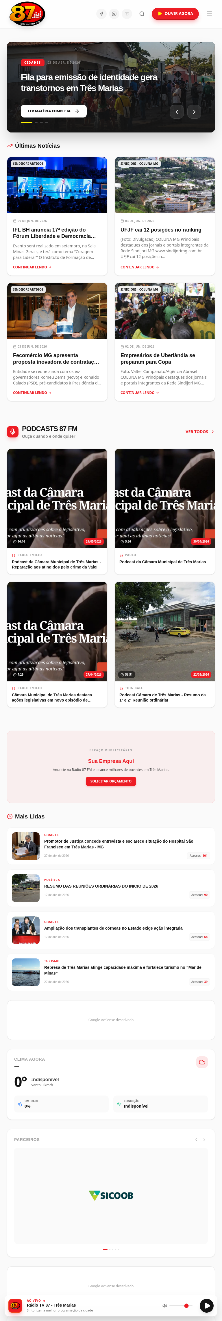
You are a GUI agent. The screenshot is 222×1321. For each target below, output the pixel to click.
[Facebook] (101, 14)
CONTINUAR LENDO (32, 267)
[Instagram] (114, 14)
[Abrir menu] (209, 14)
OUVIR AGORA (175, 13)
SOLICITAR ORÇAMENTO (111, 781)
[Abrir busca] (142, 14)
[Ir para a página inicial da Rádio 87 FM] (28, 14)
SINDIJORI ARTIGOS (28, 164)
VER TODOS (200, 431)
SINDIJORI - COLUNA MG (139, 164)
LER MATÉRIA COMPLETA (54, 111)
